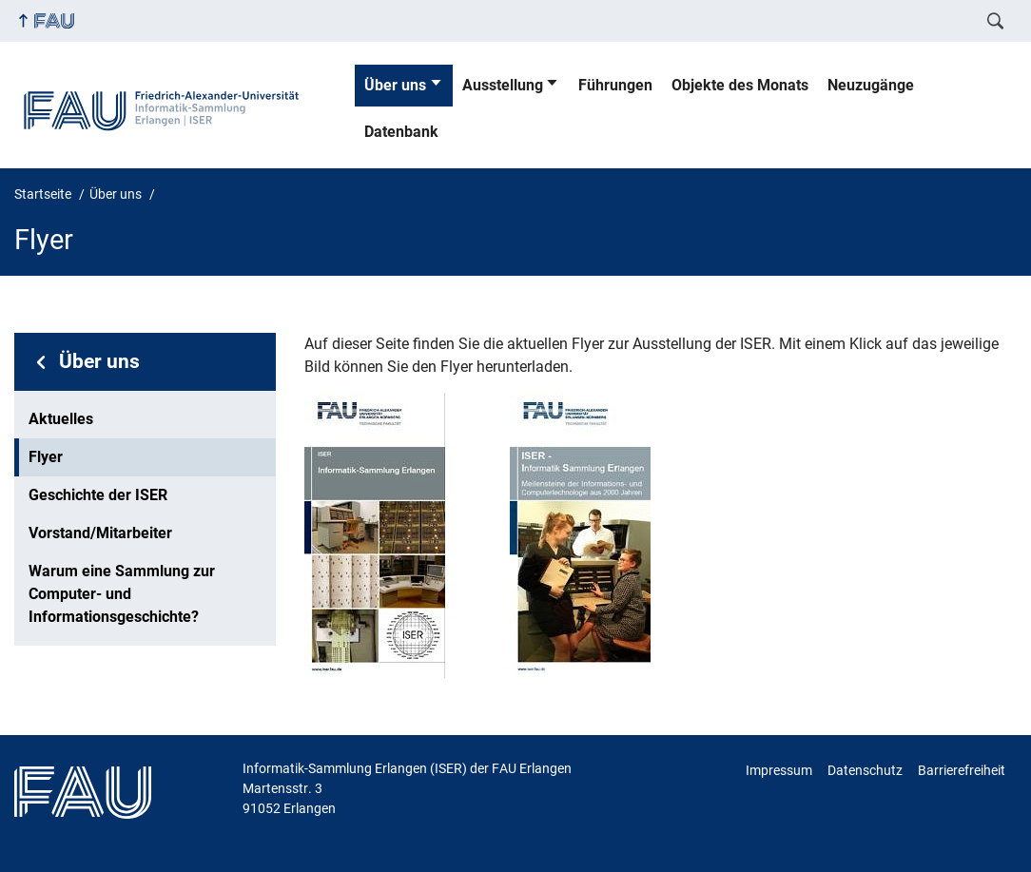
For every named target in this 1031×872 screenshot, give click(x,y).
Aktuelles (61, 419)
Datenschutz (865, 770)
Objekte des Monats (739, 85)
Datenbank (401, 132)
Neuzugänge (870, 85)
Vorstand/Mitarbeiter (100, 533)
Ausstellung (502, 85)
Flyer (46, 457)
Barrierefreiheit (961, 770)
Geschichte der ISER (98, 495)
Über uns (395, 85)
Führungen (615, 85)
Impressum (779, 770)
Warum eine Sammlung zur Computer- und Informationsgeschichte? (122, 594)
